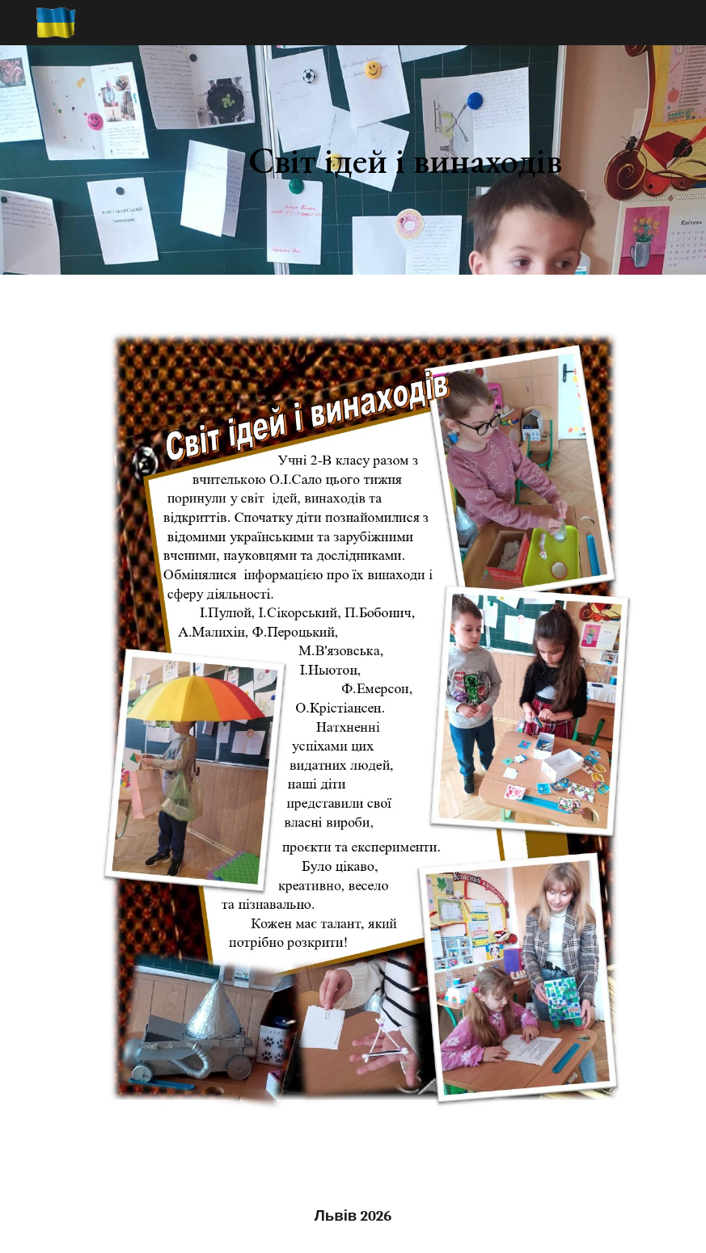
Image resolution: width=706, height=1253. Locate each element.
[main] (405, 160)
